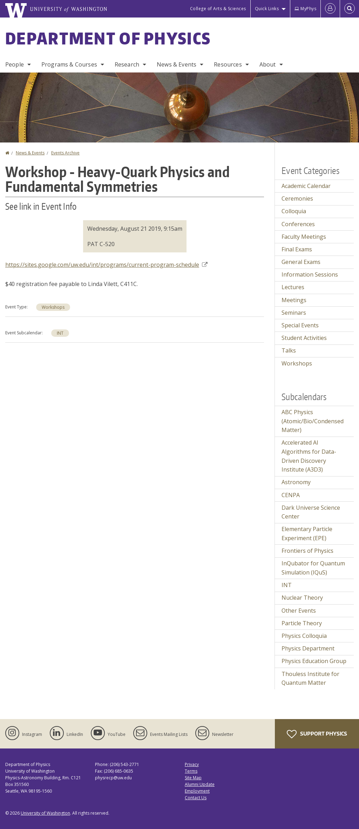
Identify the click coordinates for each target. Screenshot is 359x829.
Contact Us (195, 798)
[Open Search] (349, 9)
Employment (197, 791)
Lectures (293, 287)
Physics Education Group (314, 661)
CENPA (291, 495)
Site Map (193, 778)
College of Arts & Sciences (218, 9)
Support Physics (317, 734)
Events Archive (65, 153)
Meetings (294, 300)
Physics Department (308, 648)
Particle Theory (302, 623)
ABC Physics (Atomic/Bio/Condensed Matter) (313, 421)
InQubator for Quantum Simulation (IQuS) (313, 567)
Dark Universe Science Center (311, 512)
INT (60, 333)
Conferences (298, 224)
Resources (228, 64)
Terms (191, 771)
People (14, 64)
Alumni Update (200, 784)
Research (127, 64)
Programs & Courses (69, 64)
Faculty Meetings (304, 237)
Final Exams (297, 249)
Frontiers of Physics (307, 551)
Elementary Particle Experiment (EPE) (307, 533)
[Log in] (330, 9)
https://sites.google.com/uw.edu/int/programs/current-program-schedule (106, 265)
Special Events (300, 325)
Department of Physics (108, 38)
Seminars (294, 312)
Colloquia (294, 211)
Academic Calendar (306, 186)
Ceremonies (297, 198)
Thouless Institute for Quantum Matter (310, 678)
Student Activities (304, 338)
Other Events (299, 610)
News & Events (176, 64)
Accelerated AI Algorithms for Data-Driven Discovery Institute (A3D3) (309, 456)
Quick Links (267, 9)
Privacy (192, 764)
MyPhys (305, 9)
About (267, 64)
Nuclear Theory (302, 597)
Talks (289, 350)
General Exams (301, 262)
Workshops (53, 307)
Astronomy (296, 482)
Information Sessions (310, 274)
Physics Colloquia (304, 636)
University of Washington (45, 813)
